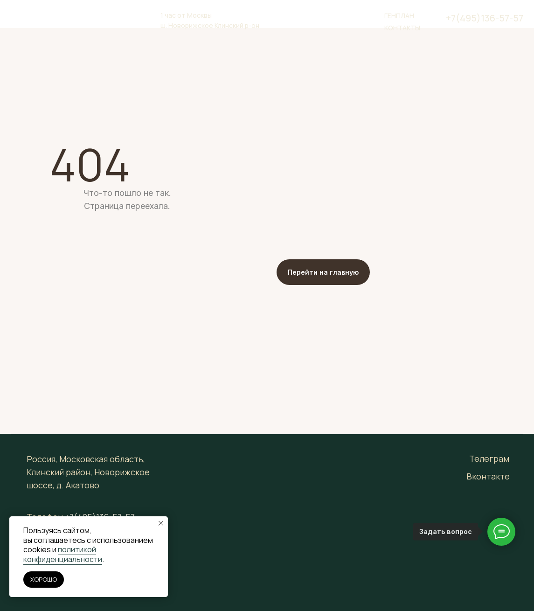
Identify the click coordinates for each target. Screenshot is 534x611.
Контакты (402, 27)
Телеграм (489, 458)
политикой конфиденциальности (62, 554)
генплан (399, 15)
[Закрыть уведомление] (161, 523)
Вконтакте (488, 476)
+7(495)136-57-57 (484, 18)
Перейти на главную (323, 272)
